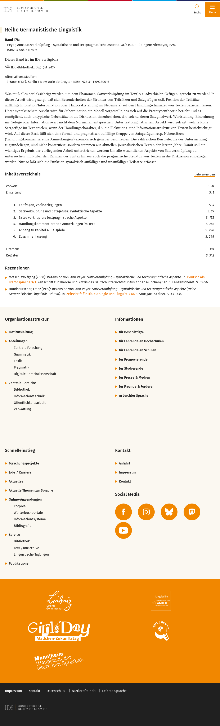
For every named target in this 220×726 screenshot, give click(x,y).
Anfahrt (124, 463)
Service (14, 535)
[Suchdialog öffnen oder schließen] (197, 9)
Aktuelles (16, 481)
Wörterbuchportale (28, 513)
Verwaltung (22, 409)
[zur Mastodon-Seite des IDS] (192, 512)
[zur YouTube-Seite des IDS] (123, 530)
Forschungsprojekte (24, 463)
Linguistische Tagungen (31, 554)
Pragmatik (21, 367)
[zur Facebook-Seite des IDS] (123, 512)
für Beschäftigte (131, 332)
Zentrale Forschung (28, 348)
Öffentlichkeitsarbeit (30, 403)
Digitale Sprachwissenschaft (35, 374)
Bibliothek (22, 389)
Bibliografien (23, 526)
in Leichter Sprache (133, 396)
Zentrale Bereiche (22, 383)
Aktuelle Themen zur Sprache (31, 490)
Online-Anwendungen (25, 499)
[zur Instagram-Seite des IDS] (146, 512)
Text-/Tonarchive (26, 548)
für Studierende (131, 368)
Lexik (18, 361)
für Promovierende (133, 359)
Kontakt (125, 481)
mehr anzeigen (204, 174)
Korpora (20, 506)
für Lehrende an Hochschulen (141, 341)
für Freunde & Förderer (136, 387)
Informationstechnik (29, 396)
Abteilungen (18, 341)
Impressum (127, 472)
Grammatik (22, 354)
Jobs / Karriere (20, 472)
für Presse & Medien (134, 377)
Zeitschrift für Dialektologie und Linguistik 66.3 (101, 294)
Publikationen (19, 563)
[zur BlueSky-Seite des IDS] (169, 512)
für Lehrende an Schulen (137, 350)
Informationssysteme (30, 519)
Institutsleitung (21, 332)
